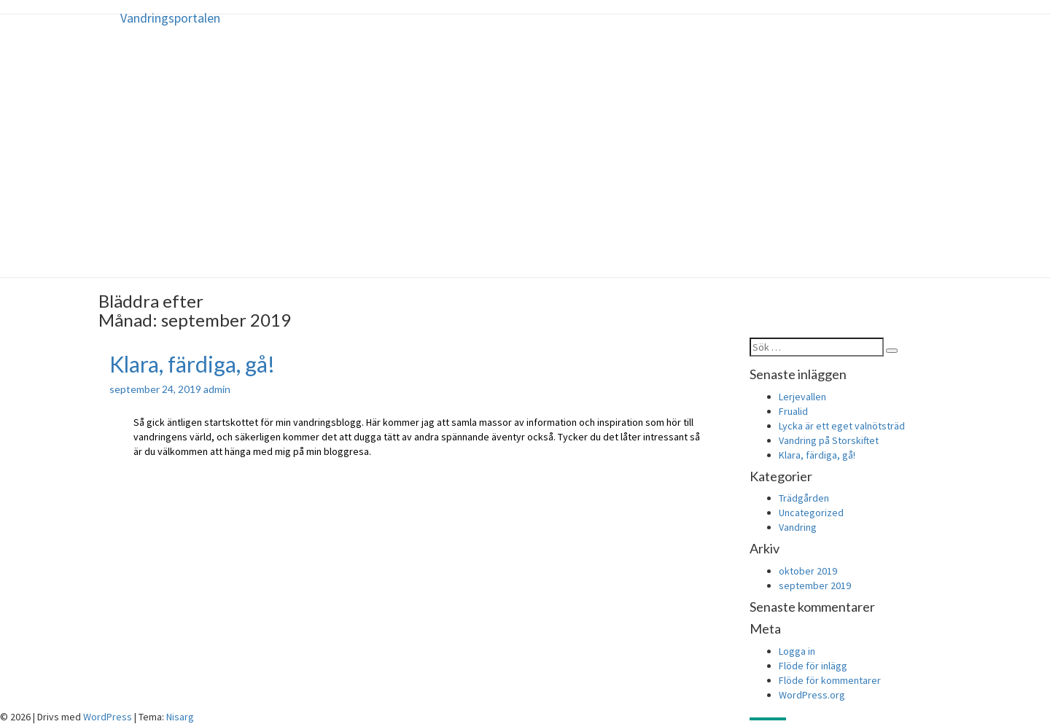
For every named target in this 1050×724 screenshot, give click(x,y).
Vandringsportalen (170, 17)
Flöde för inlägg (813, 665)
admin (216, 389)
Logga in (797, 651)
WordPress (107, 716)
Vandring (798, 527)
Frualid (793, 411)
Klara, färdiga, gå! (192, 364)
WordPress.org (812, 694)
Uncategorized (811, 512)
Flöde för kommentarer (830, 680)
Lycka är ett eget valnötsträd (842, 425)
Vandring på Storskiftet (829, 440)
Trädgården (804, 498)
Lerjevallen (802, 396)
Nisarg (180, 716)
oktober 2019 (808, 570)
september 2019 (815, 585)
